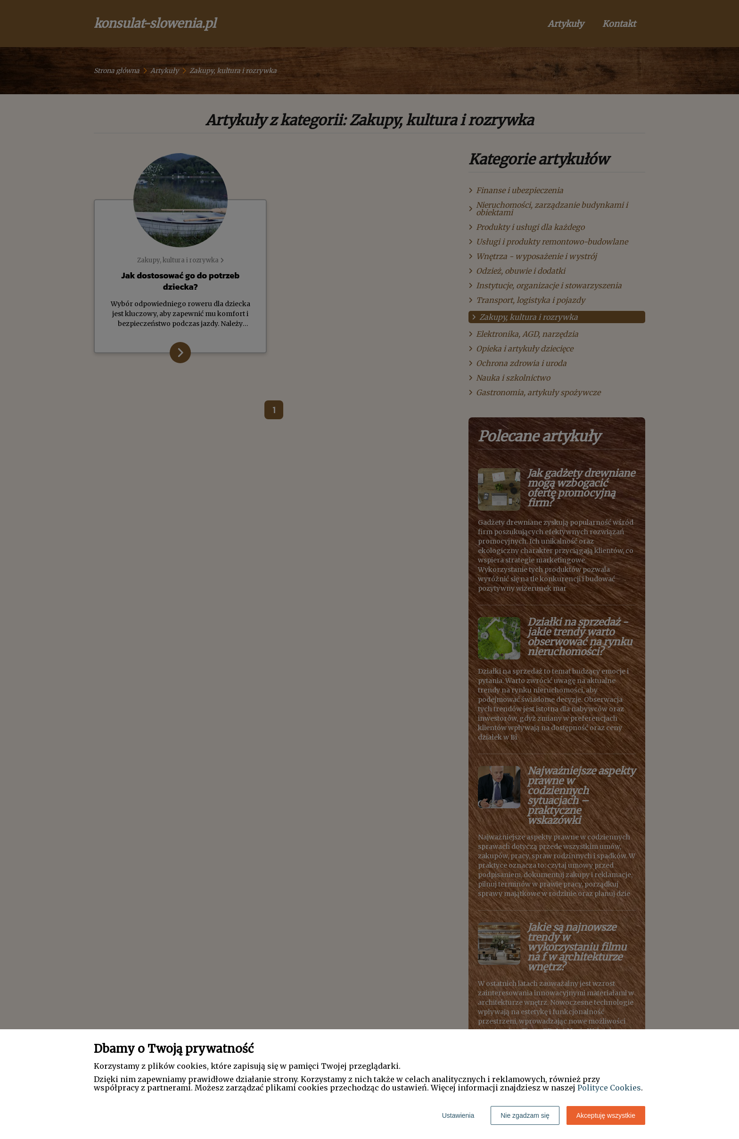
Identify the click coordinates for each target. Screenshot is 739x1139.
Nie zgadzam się (525, 1115)
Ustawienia (458, 1115)
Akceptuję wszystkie (605, 1115)
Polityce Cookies (609, 1087)
